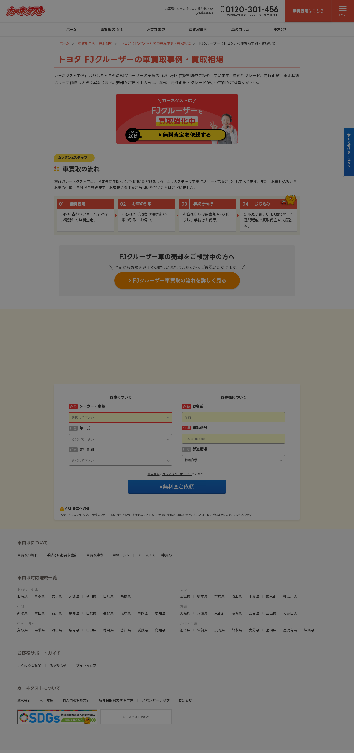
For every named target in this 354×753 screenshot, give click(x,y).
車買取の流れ (112, 29)
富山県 (39, 583)
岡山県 (57, 599)
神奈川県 (290, 566)
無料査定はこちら (308, 11)
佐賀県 (202, 599)
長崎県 (219, 599)
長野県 (108, 583)
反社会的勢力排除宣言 (116, 669)
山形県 (108, 566)
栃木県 (202, 566)
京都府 (219, 583)
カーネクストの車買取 (155, 524)
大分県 (254, 599)
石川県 (57, 583)
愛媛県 (143, 599)
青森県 (39, 566)
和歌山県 (290, 583)
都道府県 (199, 418)
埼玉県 (237, 566)
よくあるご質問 (29, 635)
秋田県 (91, 566)
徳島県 (108, 599)
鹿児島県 (290, 599)
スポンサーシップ (156, 669)
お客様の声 (58, 635)
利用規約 (154, 443)
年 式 (84, 397)
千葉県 (254, 566)
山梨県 (91, 583)
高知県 (160, 599)
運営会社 (280, 29)
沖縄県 (309, 599)
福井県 (74, 583)
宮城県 (74, 566)
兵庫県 (202, 583)
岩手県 (57, 566)
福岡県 (185, 599)
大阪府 (185, 583)
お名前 (198, 376)
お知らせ (185, 669)
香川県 (125, 599)
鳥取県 (22, 599)
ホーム (71, 29)
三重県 (271, 583)
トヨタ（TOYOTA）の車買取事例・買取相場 (156, 43)
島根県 (39, 599)
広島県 (74, 599)
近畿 (183, 576)
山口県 (91, 599)
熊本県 (237, 599)
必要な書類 (156, 29)
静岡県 (143, 583)
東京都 (271, 566)
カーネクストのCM (136, 686)
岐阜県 (125, 583)
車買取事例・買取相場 (95, 43)
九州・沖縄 (188, 593)
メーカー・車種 (92, 376)
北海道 (22, 566)
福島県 (125, 566)
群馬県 (219, 566)
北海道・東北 (27, 559)
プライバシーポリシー (177, 443)
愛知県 (160, 583)
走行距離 (86, 419)
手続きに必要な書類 (62, 524)
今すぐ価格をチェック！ (349, 152)
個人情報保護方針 (76, 669)
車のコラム (240, 29)
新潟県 (22, 583)
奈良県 (254, 583)
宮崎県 (271, 599)
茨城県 (185, 566)
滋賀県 (237, 583)
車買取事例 (198, 29)
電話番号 (199, 397)
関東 (183, 559)
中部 (20, 576)
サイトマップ (86, 635)
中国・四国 (25, 593)
